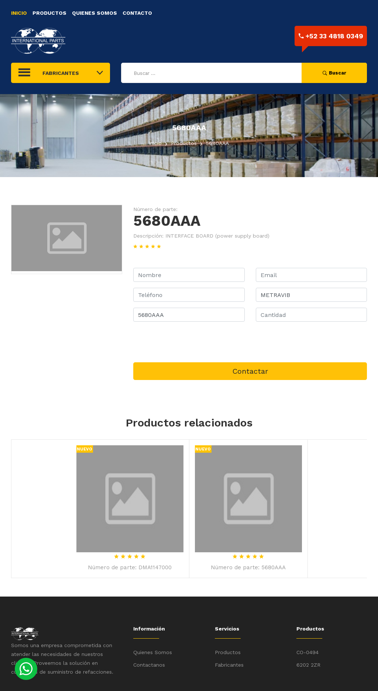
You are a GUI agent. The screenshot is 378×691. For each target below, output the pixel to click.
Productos (49, 13)
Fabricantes (229, 665)
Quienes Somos (94, 13)
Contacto (137, 13)
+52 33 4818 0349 (331, 36)
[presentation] (189, 342)
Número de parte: (155, 209)
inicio (155, 143)
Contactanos (149, 665)
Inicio (19, 13)
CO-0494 (307, 652)
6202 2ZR (308, 665)
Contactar (250, 371)
